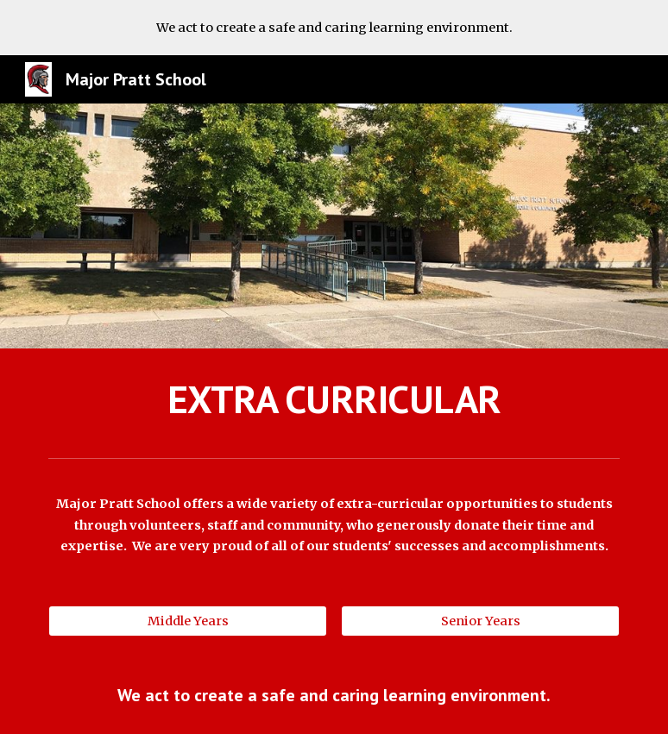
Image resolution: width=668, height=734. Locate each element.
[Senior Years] (480, 620)
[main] (333, 399)
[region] (334, 27)
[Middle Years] (187, 620)
